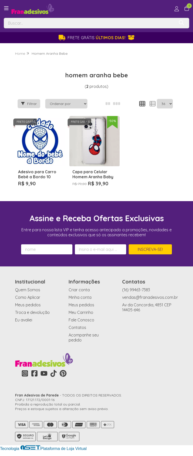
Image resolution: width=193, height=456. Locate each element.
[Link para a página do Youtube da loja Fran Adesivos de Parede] (43, 373)
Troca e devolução (32, 312)
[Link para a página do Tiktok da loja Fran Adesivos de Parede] (53, 373)
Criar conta (79, 289)
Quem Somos (27, 289)
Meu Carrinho (81, 312)
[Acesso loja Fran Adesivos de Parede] (176, 8)
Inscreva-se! (150, 249)
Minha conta (80, 297)
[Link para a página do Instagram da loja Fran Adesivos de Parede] (24, 373)
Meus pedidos (28, 304)
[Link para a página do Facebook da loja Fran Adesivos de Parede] (34, 373)
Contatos (77, 327)
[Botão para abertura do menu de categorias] (6, 8)
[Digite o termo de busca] (89, 23)
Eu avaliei (23, 319)
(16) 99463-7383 (136, 289)
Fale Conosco (81, 319)
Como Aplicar (27, 297)
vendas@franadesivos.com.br (150, 297)
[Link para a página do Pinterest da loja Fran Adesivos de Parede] (63, 373)
